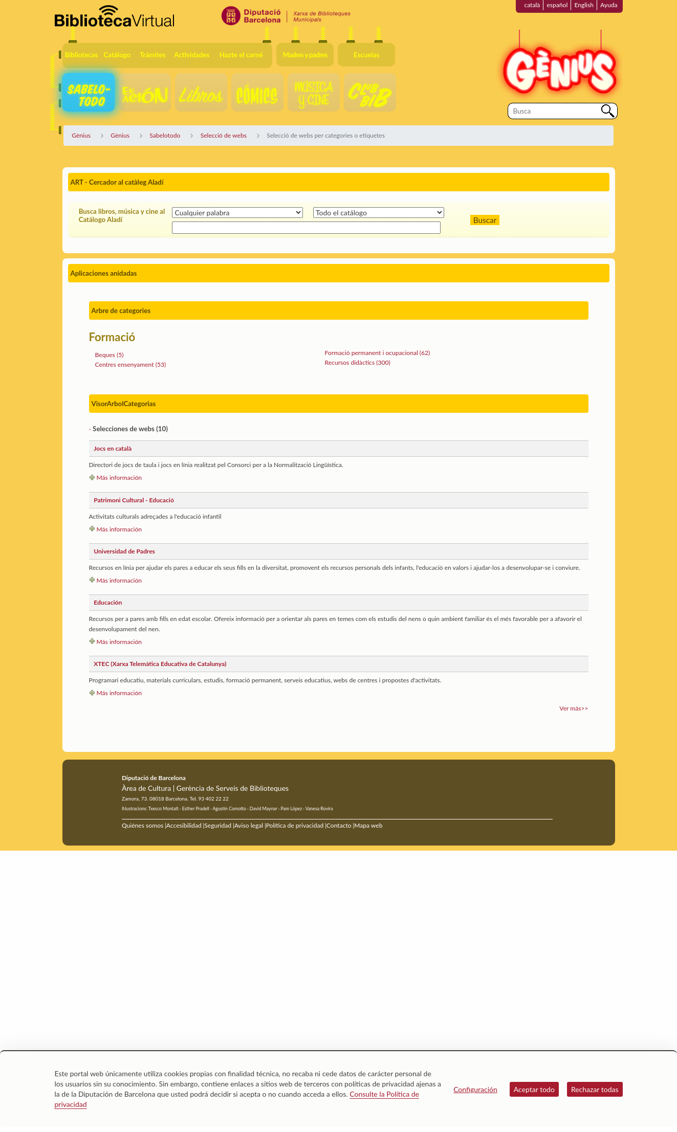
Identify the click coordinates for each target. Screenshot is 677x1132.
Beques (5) (109, 355)
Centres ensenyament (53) (130, 364)
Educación (108, 602)
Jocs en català (113, 448)
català (532, 5)
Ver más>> (573, 708)
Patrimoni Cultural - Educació (134, 500)
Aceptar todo (534, 1089)
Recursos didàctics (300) (357, 362)
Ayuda (608, 5)
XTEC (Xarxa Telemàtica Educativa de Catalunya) (160, 664)
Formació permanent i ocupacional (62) (377, 353)
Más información (119, 477)
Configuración (475, 1089)
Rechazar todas (595, 1089)
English (584, 5)
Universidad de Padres (124, 551)
